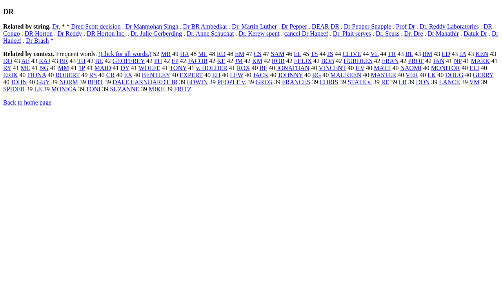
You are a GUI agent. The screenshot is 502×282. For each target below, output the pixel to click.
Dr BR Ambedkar (205, 26)
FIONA (36, 75)
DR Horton (39, 33)
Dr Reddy (69, 33)
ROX (243, 68)
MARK (480, 61)
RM (427, 54)
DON (423, 82)
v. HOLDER (211, 68)
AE (25, 61)
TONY (178, 68)
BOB (327, 61)
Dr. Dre (413, 33)
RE (385, 82)
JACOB (198, 61)
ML (202, 54)
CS (258, 54)
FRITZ (182, 89)
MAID (103, 68)
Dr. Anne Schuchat (210, 33)
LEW (236, 75)
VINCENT (332, 68)
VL (375, 54)
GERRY (483, 75)
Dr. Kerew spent (258, 33)
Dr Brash (37, 40)
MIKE (157, 89)
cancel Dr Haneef (306, 33)
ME (25, 68)
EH (216, 75)
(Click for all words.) (124, 54)
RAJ (44, 61)
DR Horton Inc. (106, 33)
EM (239, 54)
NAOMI (410, 68)
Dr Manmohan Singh (152, 26)
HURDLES (358, 61)
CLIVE (352, 54)
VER (412, 75)
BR (64, 61)
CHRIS (329, 82)
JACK (261, 75)
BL (409, 54)
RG (316, 75)
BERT (95, 82)
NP (458, 61)
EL (297, 54)
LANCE (449, 82)
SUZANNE (124, 89)
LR (402, 82)
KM (257, 61)
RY (7, 68)
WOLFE (149, 68)
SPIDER (14, 89)
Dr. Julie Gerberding (156, 33)
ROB (278, 61)
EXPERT (191, 75)
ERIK (10, 75)
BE (99, 61)
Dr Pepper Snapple (367, 26)
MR (166, 54)
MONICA (63, 89)
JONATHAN (292, 68)
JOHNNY (290, 75)
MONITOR (445, 68)
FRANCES (296, 82)
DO (7, 61)
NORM (68, 82)
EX (128, 75)
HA (184, 54)
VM (474, 82)
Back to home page (27, 102)
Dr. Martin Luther (254, 26)
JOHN (19, 82)
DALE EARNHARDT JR (145, 82)
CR (110, 75)
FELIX (303, 61)
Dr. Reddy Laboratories (449, 26)
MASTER (383, 75)
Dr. (56, 26)
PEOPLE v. (231, 82)
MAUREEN (345, 75)
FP (174, 61)
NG (44, 68)
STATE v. (359, 82)
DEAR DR (325, 26)
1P (81, 68)
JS (330, 54)
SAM (278, 54)
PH (158, 61)
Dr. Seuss (387, 33)
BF (263, 68)
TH (81, 61)
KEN (481, 54)
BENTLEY (156, 75)
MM (63, 68)
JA (463, 54)
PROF (416, 61)
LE (38, 89)
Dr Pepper (294, 26)
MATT (382, 68)
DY (124, 68)
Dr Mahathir (443, 33)
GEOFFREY (129, 61)
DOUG (454, 75)
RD (221, 54)
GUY (43, 82)
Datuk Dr (475, 33)
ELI (474, 68)
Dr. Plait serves (352, 33)
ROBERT (67, 75)
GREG (264, 82)
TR (392, 54)
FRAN (390, 61)
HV (359, 68)
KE (221, 61)
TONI (92, 89)
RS (93, 75)
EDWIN (197, 82)
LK (431, 75)
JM (239, 61)
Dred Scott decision (95, 26)
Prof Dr (405, 26)
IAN (438, 61)
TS (314, 54)
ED (446, 54)
